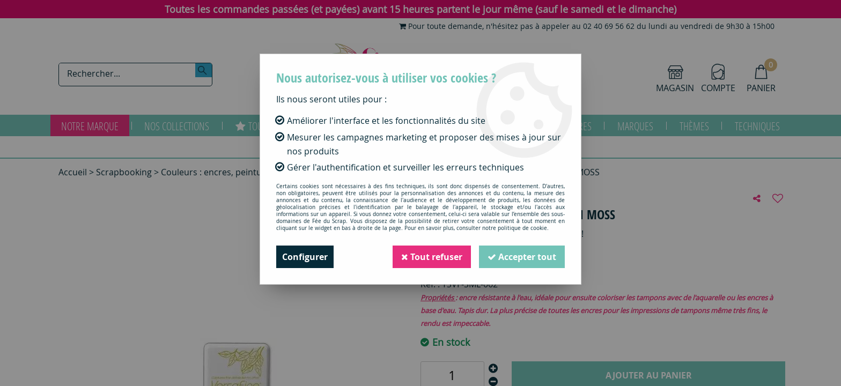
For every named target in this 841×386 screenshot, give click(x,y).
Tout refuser (431, 257)
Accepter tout (522, 257)
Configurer (305, 257)
